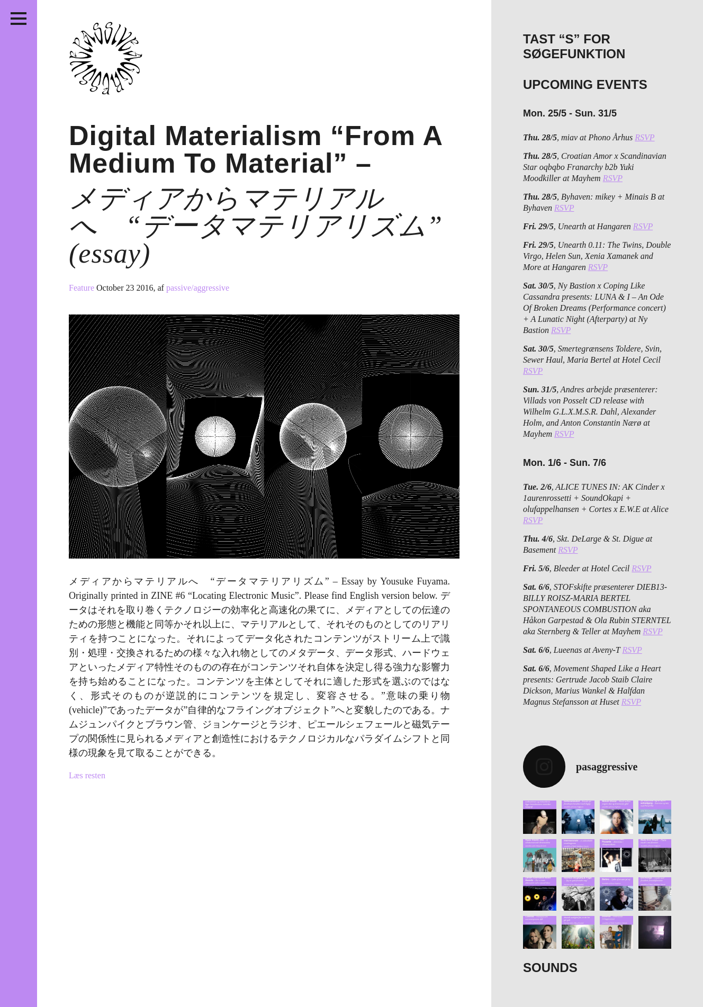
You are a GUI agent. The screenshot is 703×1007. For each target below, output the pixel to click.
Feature (82, 287)
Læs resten (87, 775)
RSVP (644, 137)
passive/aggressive (197, 287)
